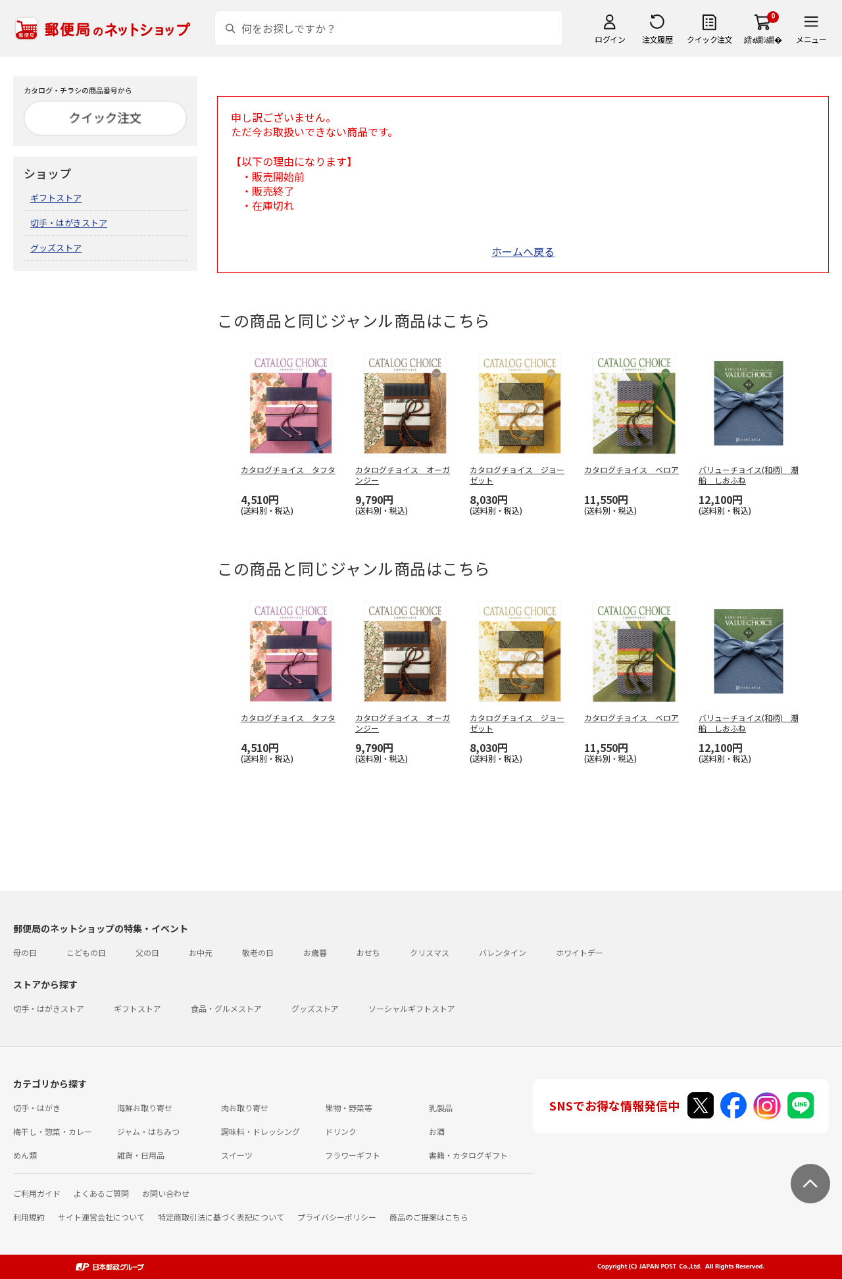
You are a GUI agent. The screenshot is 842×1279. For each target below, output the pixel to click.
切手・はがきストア (68, 222)
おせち (368, 952)
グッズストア (56, 247)
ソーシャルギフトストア (411, 1008)
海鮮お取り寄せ (144, 1107)
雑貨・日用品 (140, 1155)
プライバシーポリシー (336, 1216)
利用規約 (29, 1216)
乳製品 (441, 1107)
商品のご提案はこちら (428, 1216)
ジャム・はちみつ (148, 1131)
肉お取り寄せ (244, 1107)
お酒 (437, 1131)
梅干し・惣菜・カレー (52, 1131)
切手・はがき (37, 1107)
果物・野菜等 (348, 1107)
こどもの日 (86, 952)
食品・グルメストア (226, 1008)
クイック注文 (709, 39)
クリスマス (429, 952)
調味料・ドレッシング (260, 1131)
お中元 (200, 952)
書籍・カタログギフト (468, 1155)
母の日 (25, 952)
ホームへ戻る (523, 251)
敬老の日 (258, 952)
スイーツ (237, 1155)
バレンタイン (502, 952)
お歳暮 (315, 952)
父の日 (147, 952)
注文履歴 (657, 39)
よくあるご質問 (101, 1193)
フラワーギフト (352, 1155)
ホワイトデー (579, 952)
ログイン (610, 39)
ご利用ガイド (37, 1193)
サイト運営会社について (101, 1216)
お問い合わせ (165, 1193)
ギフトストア (56, 197)
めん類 (25, 1155)
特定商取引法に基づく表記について (221, 1216)
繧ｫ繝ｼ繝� (762, 39)
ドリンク (341, 1131)
